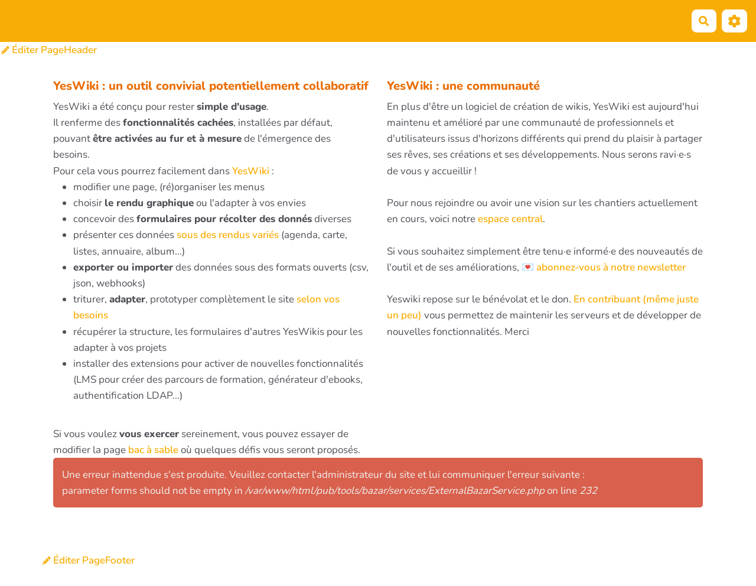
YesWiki (250, 171)
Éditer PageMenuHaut (396, 21)
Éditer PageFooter (89, 560)
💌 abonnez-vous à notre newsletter (604, 267)
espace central (510, 219)
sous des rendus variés (228, 235)
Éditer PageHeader (49, 50)
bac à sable (153, 450)
